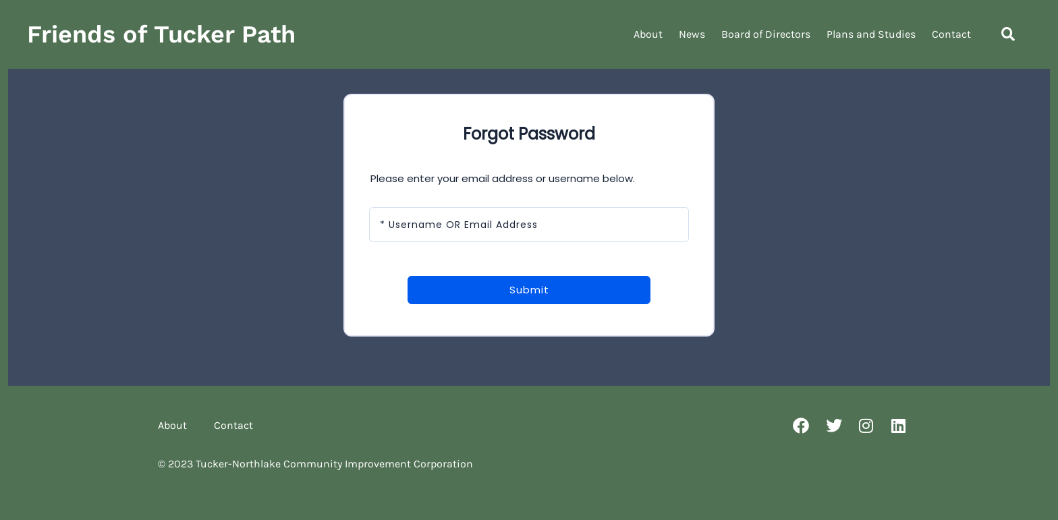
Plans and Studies (871, 34)
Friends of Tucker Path (161, 34)
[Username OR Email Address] (529, 224)
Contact (951, 34)
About (648, 34)
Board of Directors (765, 34)
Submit (529, 290)
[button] (1008, 34)
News (692, 34)
